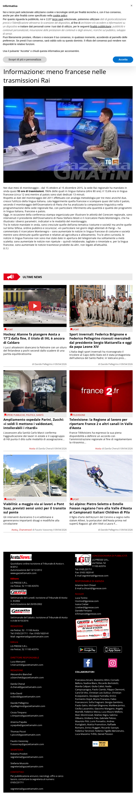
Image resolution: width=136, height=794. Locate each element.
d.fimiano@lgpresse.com (88, 613)
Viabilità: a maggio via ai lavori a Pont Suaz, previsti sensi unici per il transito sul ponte (34, 508)
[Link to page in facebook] (88, 663)
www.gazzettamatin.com (23, 573)
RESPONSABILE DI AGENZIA (89, 581)
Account (79, 593)
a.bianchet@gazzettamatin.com (27, 677)
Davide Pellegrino (44, 364)
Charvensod (25, 529)
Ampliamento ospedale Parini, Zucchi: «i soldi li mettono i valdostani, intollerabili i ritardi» (33, 423)
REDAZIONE (16, 626)
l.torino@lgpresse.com (87, 601)
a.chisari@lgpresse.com (94, 588)
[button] (131, 5)
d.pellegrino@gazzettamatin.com (27, 706)
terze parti (57, 19)
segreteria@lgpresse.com (95, 575)
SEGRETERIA (16, 749)
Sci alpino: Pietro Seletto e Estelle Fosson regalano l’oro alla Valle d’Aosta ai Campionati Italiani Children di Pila (100, 508)
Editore (14, 578)
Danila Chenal (45, 448)
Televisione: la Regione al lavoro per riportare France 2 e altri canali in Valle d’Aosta (101, 423)
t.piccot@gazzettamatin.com (25, 734)
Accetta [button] (123, 59)
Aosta (32, 448)
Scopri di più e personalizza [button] (24, 59)
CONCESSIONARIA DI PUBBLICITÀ (109, 555)
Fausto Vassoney (44, 529)
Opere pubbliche (15, 415)
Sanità (40, 415)
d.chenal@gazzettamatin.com (26, 687)
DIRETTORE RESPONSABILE (24, 657)
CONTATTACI (17, 772)
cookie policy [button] (60, 15)
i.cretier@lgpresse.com (87, 607)
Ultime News (32, 277)
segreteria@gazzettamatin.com (32, 636)
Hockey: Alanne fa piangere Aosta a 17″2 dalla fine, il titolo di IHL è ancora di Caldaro (34, 338)
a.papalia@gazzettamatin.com (26, 725)
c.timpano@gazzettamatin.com (26, 715)
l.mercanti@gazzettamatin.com (26, 664)
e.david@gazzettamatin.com (25, 696)
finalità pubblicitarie (100, 26)
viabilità (11, 499)
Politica (30, 415)
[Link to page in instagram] (112, 665)
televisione (78, 415)
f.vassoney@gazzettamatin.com (27, 744)
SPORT (9, 329)
